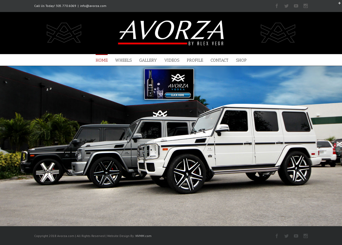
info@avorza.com (93, 6)
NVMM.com (143, 236)
